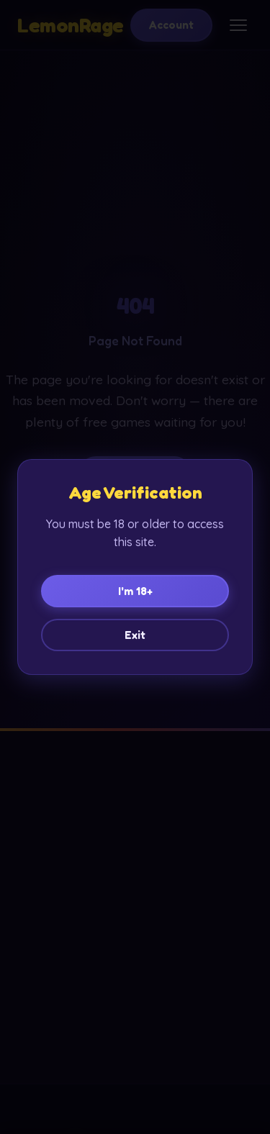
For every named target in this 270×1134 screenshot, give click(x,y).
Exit (135, 635)
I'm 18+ (135, 591)
